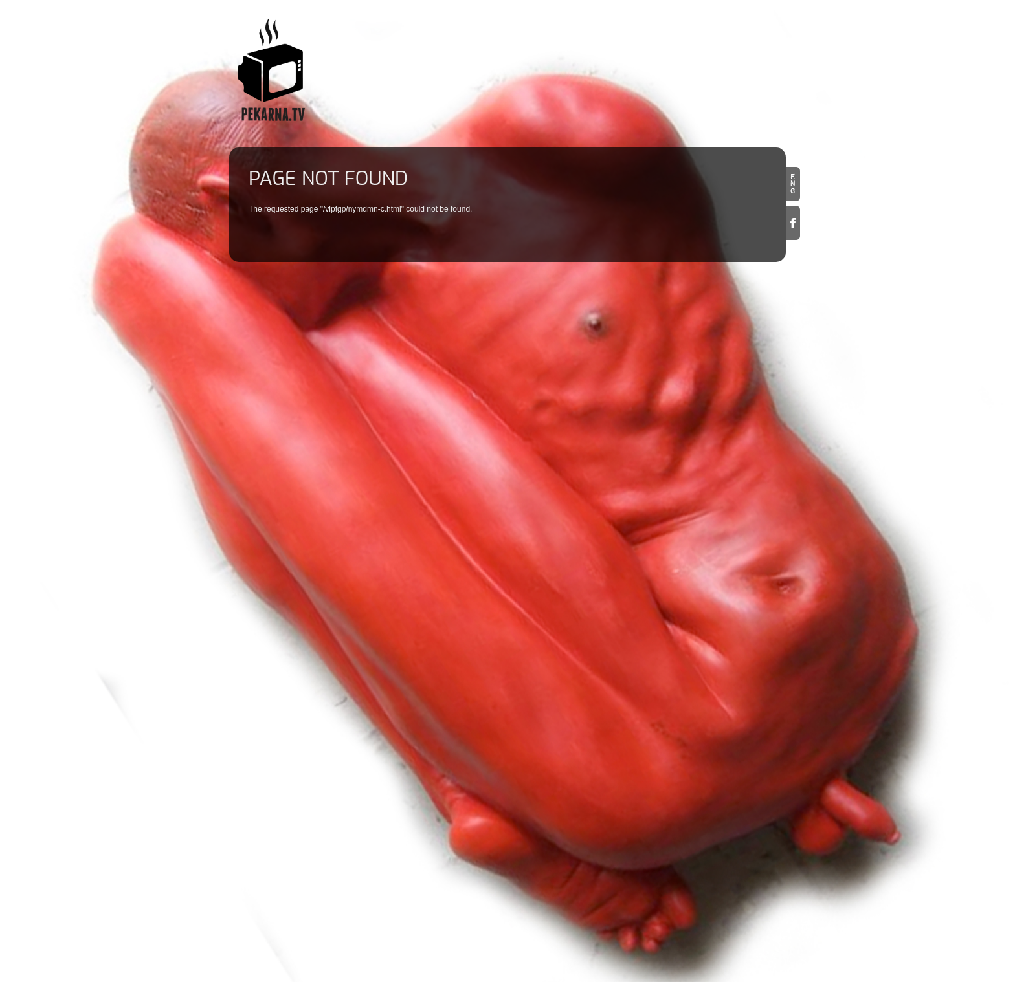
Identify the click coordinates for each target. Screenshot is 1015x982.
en (793, 184)
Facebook (793, 223)
